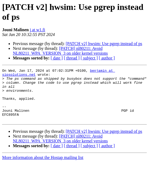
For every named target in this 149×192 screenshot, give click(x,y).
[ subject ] (89, 58)
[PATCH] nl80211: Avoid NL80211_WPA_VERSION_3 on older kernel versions (60, 50)
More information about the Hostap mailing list (42, 168)
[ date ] (57, 58)
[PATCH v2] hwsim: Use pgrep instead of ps (104, 43)
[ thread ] (72, 58)
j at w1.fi (37, 29)
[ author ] (107, 58)
